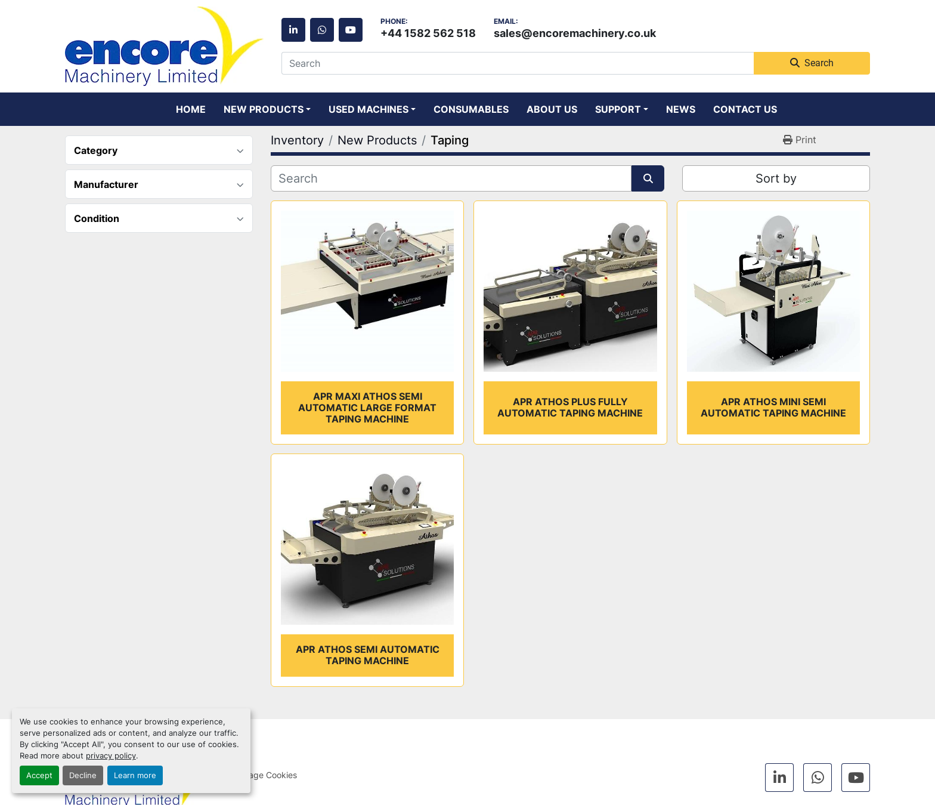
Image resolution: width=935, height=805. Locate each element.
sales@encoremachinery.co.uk (575, 32)
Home (191, 109)
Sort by (776, 178)
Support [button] (618, 109)
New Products (264, 109)
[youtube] (351, 30)
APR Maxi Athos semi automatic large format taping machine (367, 407)
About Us (552, 109)
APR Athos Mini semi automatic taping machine (773, 407)
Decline (83, 775)
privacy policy (111, 755)
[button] (267, 109)
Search (812, 63)
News (680, 109)
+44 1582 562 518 (428, 32)
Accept (39, 775)
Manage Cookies (264, 775)
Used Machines (368, 109)
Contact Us (745, 109)
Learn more (135, 775)
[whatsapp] (322, 30)
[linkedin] (293, 30)
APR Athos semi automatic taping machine (367, 655)
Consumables (471, 109)
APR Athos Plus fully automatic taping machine (570, 407)
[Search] (517, 63)
